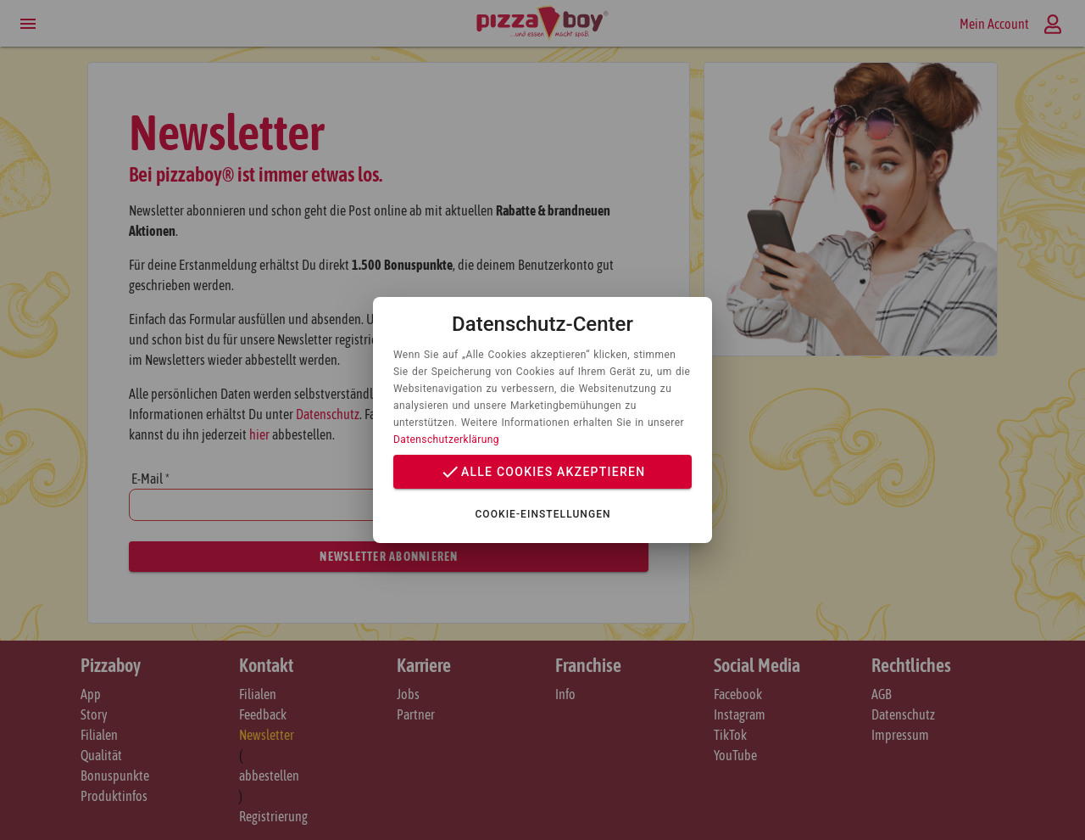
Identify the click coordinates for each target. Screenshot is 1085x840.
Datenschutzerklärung (446, 439)
